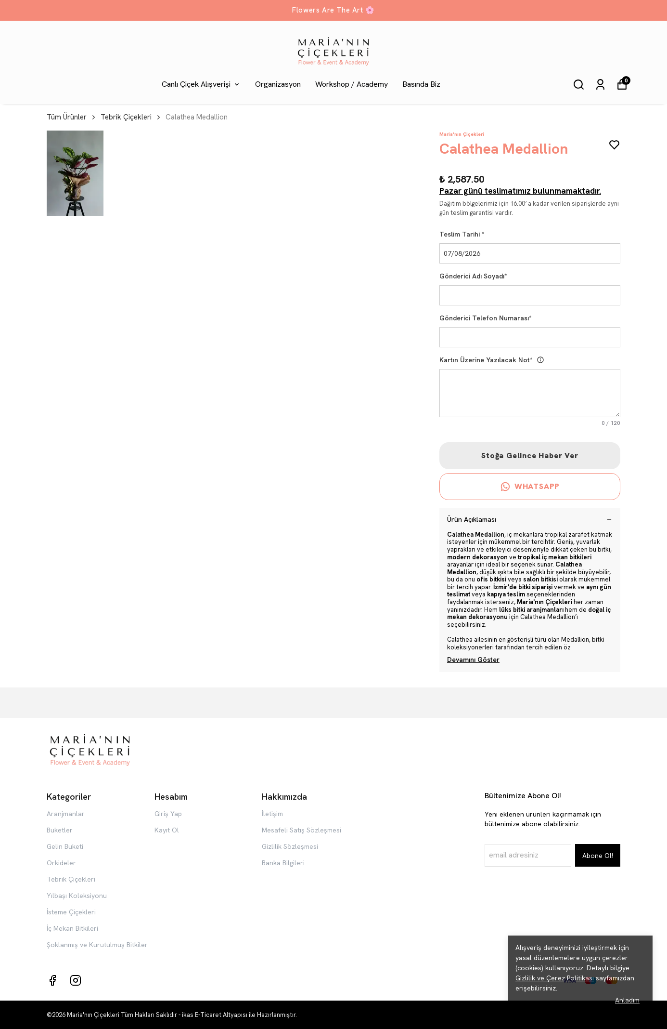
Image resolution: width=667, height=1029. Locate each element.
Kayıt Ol (166, 830)
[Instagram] (75, 980)
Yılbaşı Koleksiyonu (77, 895)
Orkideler (61, 862)
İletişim (272, 813)
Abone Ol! (597, 855)
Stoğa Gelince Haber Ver (529, 455)
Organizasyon (278, 84)
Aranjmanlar (66, 813)
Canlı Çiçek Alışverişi (201, 84)
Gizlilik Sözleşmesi (290, 846)
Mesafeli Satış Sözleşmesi (301, 830)
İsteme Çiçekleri (71, 912)
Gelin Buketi (65, 846)
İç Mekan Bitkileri (72, 928)
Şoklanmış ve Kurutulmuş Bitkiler (97, 944)
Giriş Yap (168, 813)
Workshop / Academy (351, 84)
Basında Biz (421, 84)
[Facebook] (52, 980)
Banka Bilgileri (283, 862)
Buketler (60, 830)
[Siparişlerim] (600, 85)
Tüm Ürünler (72, 117)
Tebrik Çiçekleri (126, 117)
